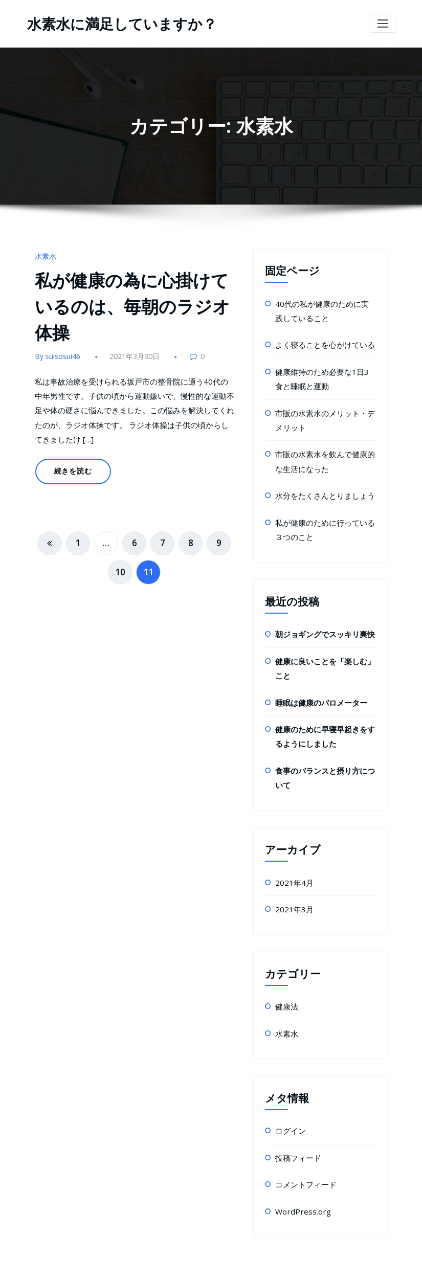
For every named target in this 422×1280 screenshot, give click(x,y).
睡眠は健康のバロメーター (318, 684)
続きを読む (70, 456)
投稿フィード (296, 1128)
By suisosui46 (56, 348)
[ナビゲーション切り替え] (382, 23)
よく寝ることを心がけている (321, 341)
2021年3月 (292, 884)
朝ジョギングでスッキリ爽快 (321, 619)
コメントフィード (303, 1154)
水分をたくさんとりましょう (321, 484)
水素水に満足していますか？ (115, 23)
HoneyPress (250, 1264)
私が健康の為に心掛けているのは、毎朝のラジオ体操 (134, 301)
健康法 (286, 980)
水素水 (45, 254)
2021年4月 (292, 859)
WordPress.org (299, 1180)
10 (121, 549)
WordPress (182, 1264)
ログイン (289, 1103)
